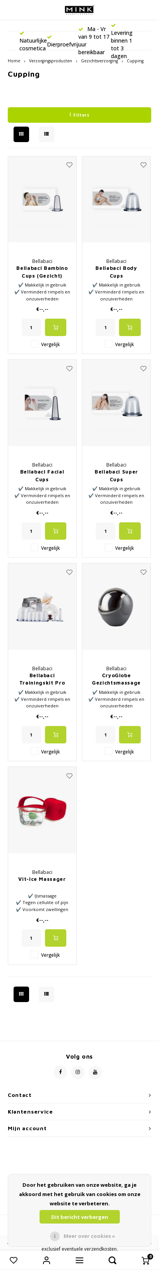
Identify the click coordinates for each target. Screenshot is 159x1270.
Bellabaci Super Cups (116, 475)
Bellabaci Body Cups (116, 272)
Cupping (135, 61)
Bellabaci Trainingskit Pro (42, 679)
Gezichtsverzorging (99, 61)
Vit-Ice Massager (42, 879)
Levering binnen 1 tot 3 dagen (122, 41)
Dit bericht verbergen (79, 1216)
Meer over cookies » (89, 1235)
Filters (79, 115)
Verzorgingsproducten (50, 61)
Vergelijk (50, 344)
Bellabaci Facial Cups (42, 475)
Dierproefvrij (62, 41)
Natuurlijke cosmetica (33, 41)
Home (14, 61)
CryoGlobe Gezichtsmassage (116, 679)
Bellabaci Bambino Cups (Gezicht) (41, 272)
